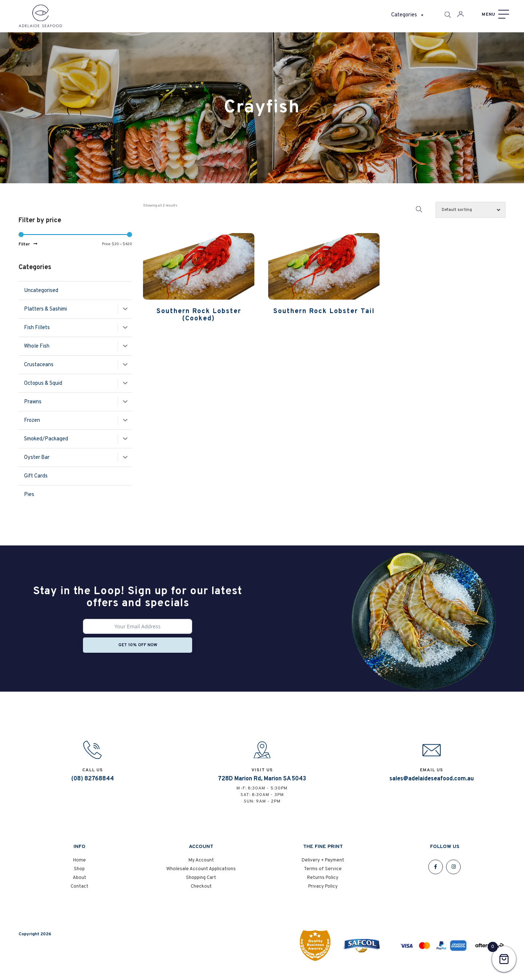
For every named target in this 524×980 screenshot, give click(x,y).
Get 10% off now (137, 645)
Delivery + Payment (323, 865)
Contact (79, 892)
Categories (408, 15)
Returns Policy (322, 883)
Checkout (201, 892)
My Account (201, 865)
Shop (79, 874)
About (79, 883)
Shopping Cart (201, 883)
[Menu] (494, 14)
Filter (24, 244)
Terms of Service (323, 874)
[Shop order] (470, 209)
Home (79, 865)
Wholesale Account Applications (201, 874)
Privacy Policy (323, 892)
